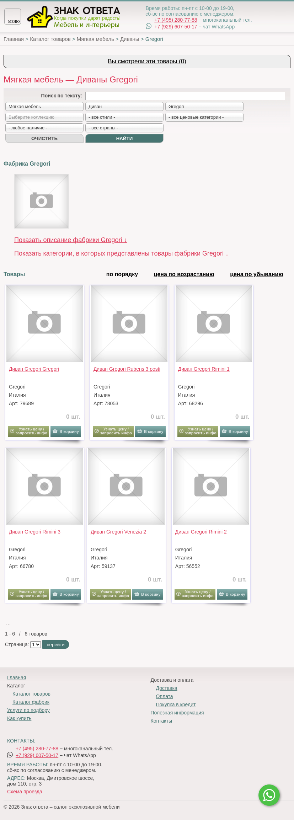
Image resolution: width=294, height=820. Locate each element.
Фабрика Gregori (27, 164)
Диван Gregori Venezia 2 (118, 532)
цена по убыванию (256, 274)
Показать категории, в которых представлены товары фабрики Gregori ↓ (121, 253)
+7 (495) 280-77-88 (175, 20)
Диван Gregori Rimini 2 (201, 532)
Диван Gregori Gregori (34, 369)
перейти (55, 644)
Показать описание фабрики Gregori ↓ (70, 239)
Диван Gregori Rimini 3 (34, 532)
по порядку (122, 274)
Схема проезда (24, 791)
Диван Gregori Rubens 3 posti (126, 369)
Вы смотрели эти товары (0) (147, 61)
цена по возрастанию (184, 274)
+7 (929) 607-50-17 (175, 27)
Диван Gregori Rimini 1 (204, 369)
